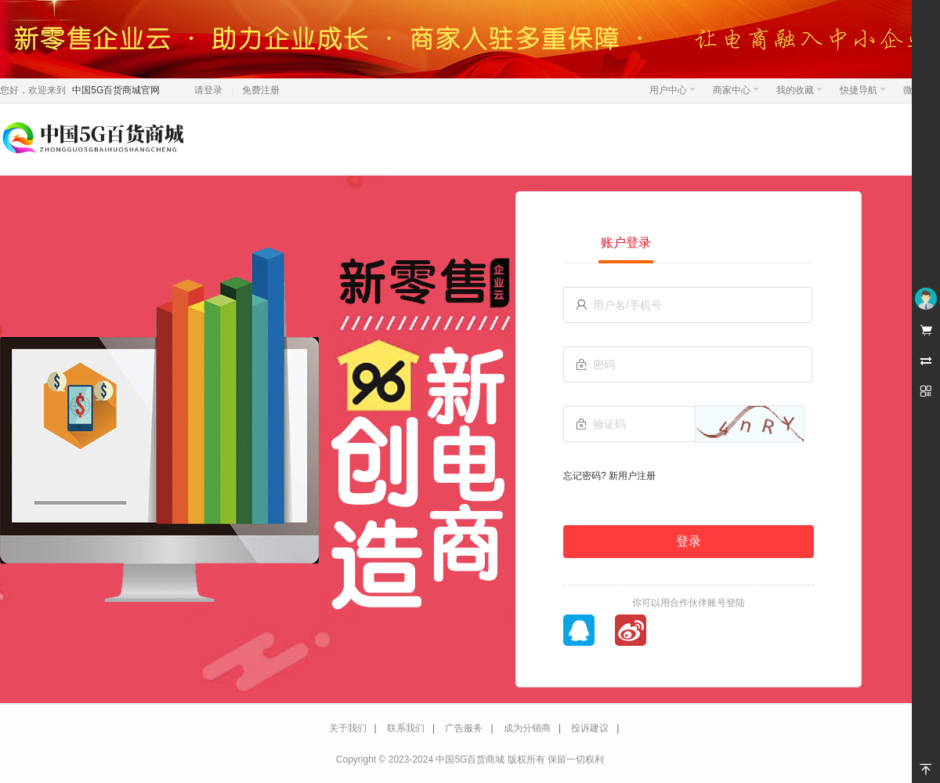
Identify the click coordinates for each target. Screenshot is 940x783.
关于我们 (348, 728)
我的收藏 (799, 90)
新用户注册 (632, 475)
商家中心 (736, 90)
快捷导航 (863, 90)
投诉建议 (590, 728)
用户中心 (672, 90)
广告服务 (464, 728)
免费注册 (261, 90)
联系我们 (406, 728)
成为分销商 (527, 728)
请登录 (208, 90)
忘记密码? (584, 475)
